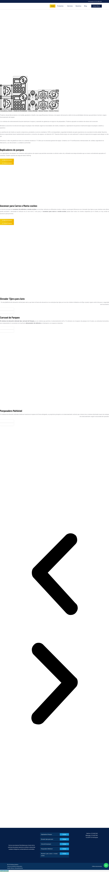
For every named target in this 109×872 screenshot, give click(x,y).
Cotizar (64, 834)
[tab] (6, 98)
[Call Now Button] (4, 871)
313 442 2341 (94, 833)
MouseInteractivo (19, 868)
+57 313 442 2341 (98, 1)
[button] (54, 574)
